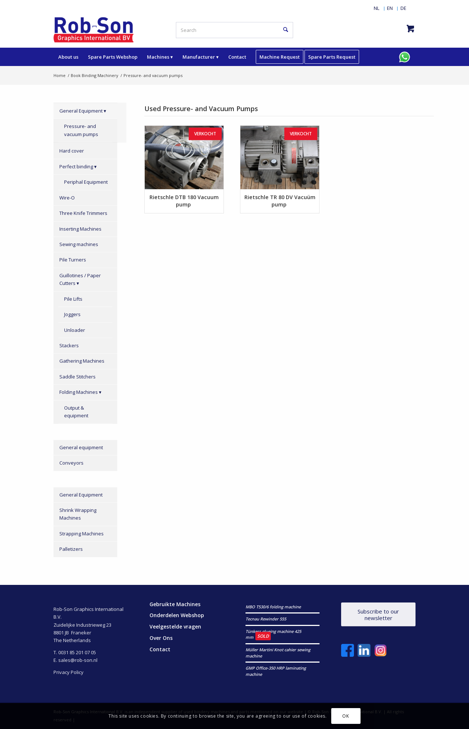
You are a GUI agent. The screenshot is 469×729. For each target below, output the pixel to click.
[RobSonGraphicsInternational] (93, 29)
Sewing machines (78, 244)
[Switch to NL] (376, 8)
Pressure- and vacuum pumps (81, 130)
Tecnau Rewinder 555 (265, 619)
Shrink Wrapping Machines (77, 514)
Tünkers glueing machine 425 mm (273, 634)
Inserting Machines (80, 229)
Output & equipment (76, 411)
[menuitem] (376, 8)
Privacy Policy (68, 672)
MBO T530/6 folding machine (273, 606)
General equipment (81, 447)
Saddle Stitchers (77, 376)
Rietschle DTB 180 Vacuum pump (184, 201)
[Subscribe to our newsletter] (378, 614)
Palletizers (71, 549)
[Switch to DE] (403, 8)
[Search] (234, 30)
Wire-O (67, 197)
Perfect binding (76, 166)
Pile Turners (72, 259)
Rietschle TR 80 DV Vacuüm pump (279, 201)
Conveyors (71, 462)
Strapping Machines (81, 533)
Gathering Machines (81, 361)
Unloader (74, 330)
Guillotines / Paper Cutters (80, 279)
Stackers (69, 345)
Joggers (72, 314)
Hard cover (71, 150)
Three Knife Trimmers (83, 213)
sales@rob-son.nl (77, 660)
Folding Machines (78, 392)
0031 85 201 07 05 (77, 652)
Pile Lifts (73, 299)
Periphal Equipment (86, 182)
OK (345, 716)
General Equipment (81, 110)
